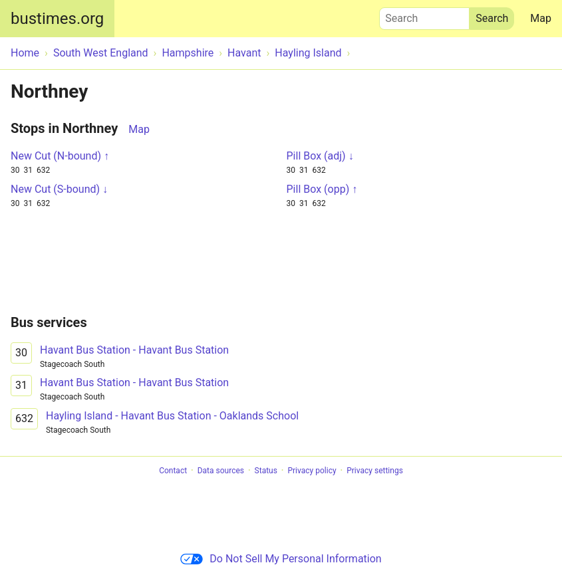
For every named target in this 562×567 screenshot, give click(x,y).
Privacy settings (375, 470)
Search (424, 15)
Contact (173, 470)
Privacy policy (311, 470)
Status (266, 470)
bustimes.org (57, 18)
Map (540, 18)
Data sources (221, 470)
